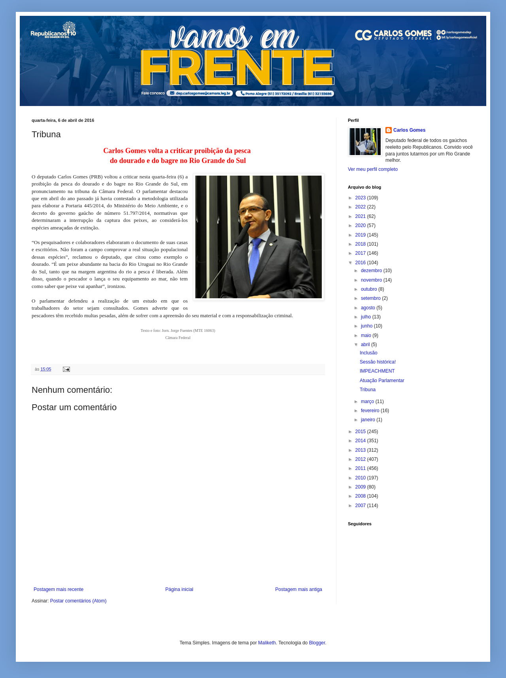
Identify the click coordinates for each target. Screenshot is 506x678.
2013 (361, 450)
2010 (361, 478)
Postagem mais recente (58, 589)
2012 (361, 459)
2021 (361, 216)
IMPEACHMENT (377, 371)
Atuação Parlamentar (382, 380)
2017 (361, 253)
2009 (361, 487)
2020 (361, 225)
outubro (369, 289)
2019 (361, 235)
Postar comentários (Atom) (78, 601)
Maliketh (267, 643)
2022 (361, 207)
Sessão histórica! (378, 362)
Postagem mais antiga (298, 589)
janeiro (368, 419)
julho (366, 317)
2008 (361, 496)
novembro (372, 280)
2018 (361, 244)
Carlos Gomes (409, 130)
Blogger (317, 643)
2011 (361, 468)
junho (367, 326)
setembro (371, 298)
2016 (361, 262)
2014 (361, 440)
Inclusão (369, 353)
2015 (361, 431)
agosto (368, 308)
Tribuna (368, 389)
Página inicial (179, 589)
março (368, 401)
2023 (361, 198)
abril (366, 344)
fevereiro (371, 410)
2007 (361, 505)
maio (366, 335)
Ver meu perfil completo (373, 169)
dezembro (372, 270)
